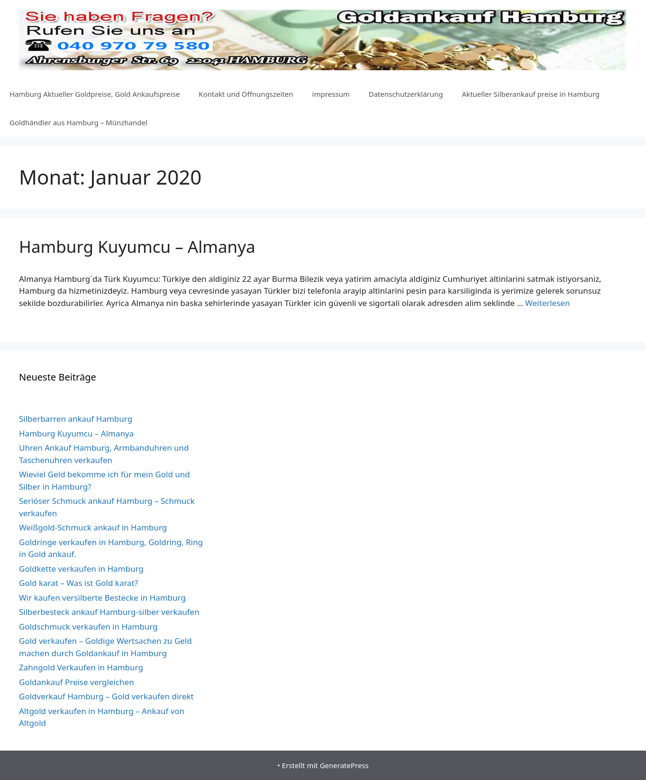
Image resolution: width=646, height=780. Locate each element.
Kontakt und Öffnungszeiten (246, 94)
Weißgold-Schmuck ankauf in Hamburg (93, 527)
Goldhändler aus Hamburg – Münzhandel (78, 122)
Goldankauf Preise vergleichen (76, 682)
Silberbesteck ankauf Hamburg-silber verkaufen (109, 611)
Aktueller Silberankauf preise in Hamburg (531, 94)
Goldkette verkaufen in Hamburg (81, 568)
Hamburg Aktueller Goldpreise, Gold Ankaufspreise (94, 94)
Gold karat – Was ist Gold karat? (78, 582)
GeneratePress (344, 765)
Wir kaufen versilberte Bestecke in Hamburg (102, 597)
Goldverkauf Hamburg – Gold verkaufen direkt (106, 696)
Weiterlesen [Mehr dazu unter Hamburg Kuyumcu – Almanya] (547, 302)
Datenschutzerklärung (406, 94)
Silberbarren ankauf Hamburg (75, 418)
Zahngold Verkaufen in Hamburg (81, 667)
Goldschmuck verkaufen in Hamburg (88, 626)
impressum (331, 94)
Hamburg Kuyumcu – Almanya (137, 246)
